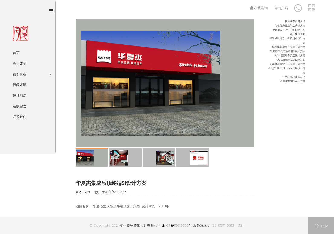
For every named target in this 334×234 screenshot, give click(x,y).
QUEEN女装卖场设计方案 (291, 59)
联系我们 (19, 116)
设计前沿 (19, 95)
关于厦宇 (19, 63)
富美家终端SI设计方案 (292, 81)
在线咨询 (259, 8)
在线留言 (19, 106)
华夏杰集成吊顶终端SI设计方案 (287, 51)
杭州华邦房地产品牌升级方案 (288, 47)
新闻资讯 (19, 84)
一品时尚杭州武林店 (293, 77)
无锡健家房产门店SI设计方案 (288, 30)
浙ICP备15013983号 (177, 225)
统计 (241, 225)
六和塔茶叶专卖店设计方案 (290, 55)
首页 (16, 52)
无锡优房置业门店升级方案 (290, 25)
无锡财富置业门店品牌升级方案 (287, 64)
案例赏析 (32, 74)
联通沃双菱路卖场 (295, 21)
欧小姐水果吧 (297, 34)
